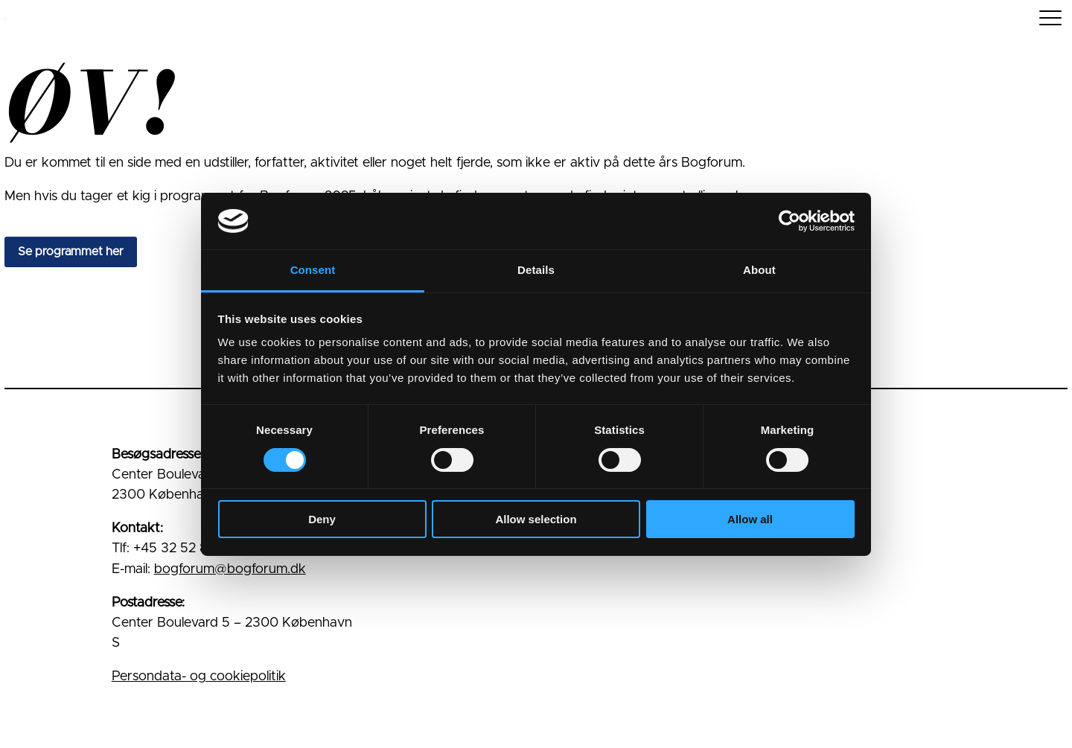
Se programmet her (71, 252)
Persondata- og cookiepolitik (199, 676)
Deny (322, 519)
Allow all (750, 519)
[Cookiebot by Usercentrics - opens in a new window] (789, 221)
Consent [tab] (313, 269)
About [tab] (759, 269)
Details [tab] (536, 269)
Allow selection (535, 519)
